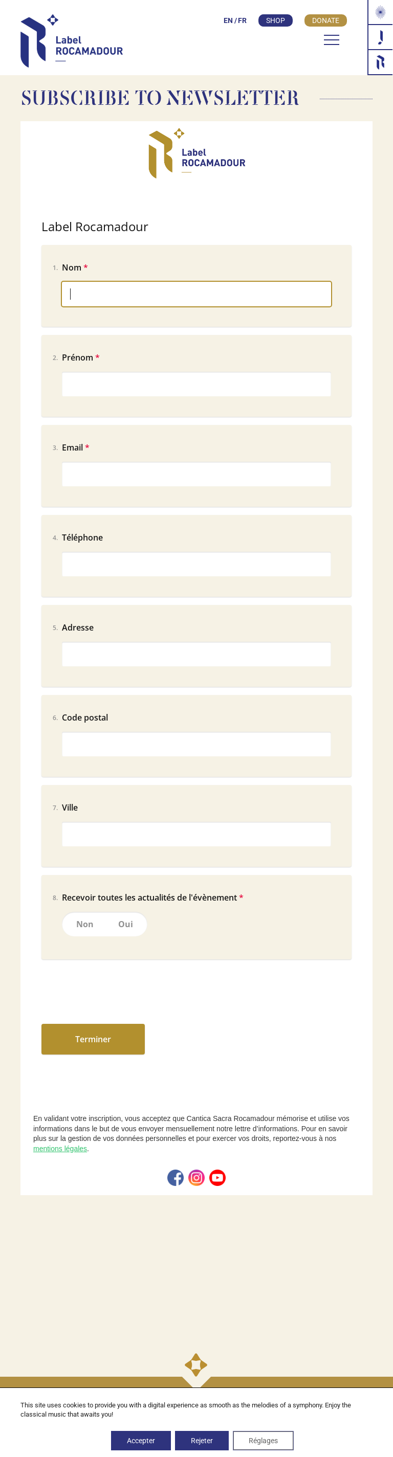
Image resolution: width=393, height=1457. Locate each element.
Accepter (141, 1441)
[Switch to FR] (240, 20)
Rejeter (202, 1441)
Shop (275, 20)
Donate (325, 20)
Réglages (263, 1441)
